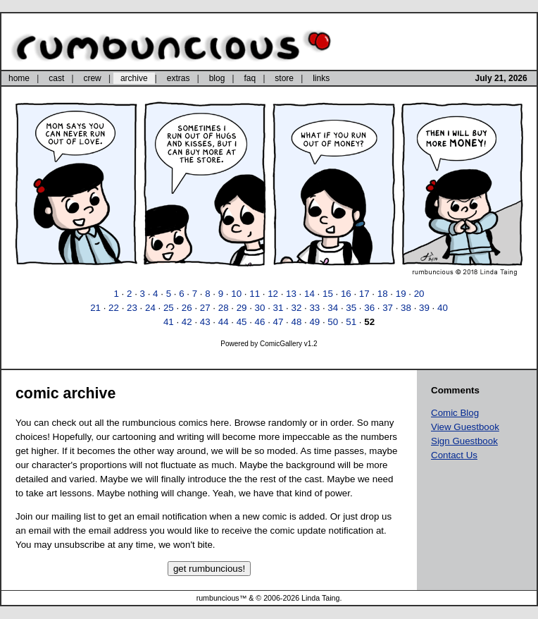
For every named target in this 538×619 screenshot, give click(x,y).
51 (351, 322)
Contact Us (454, 455)
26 (187, 307)
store (284, 78)
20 (419, 293)
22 (113, 307)
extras (178, 78)
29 (242, 307)
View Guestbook (465, 427)
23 (132, 307)
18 (382, 293)
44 (223, 322)
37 (387, 307)
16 (346, 293)
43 (205, 322)
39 (424, 307)
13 (291, 293)
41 (168, 322)
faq (250, 78)
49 (314, 322)
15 (328, 293)
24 (150, 307)
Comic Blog (455, 412)
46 (260, 322)
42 (187, 322)
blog (217, 78)
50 (332, 322)
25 (168, 307)
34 (332, 307)
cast (56, 78)
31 (278, 307)
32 (296, 307)
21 (95, 307)
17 (364, 293)
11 (254, 293)
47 (278, 322)
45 (242, 322)
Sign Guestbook (464, 441)
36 (369, 307)
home (19, 78)
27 (205, 307)
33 (314, 307)
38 (406, 307)
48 (296, 322)
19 (401, 293)
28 (223, 307)
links (321, 78)
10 (236, 293)
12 (273, 293)
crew (92, 78)
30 (260, 307)
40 (442, 307)
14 (309, 293)
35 (351, 307)
